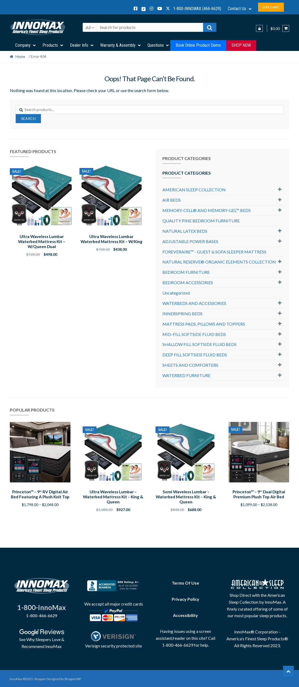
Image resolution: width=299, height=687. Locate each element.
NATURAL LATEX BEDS (184, 231)
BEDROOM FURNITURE (186, 272)
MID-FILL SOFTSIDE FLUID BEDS (194, 334)
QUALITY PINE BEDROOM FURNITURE (201, 220)
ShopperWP (72, 678)
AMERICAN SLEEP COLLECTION (194, 189)
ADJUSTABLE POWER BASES (190, 241)
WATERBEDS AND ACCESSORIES (194, 303)
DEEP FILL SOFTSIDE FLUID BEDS (194, 354)
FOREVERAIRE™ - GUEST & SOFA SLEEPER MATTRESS (214, 251)
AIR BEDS (171, 199)
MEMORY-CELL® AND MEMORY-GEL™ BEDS (206, 210)
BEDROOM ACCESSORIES (187, 282)
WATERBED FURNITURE (186, 375)
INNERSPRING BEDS (182, 313)
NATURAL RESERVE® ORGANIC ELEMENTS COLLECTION (219, 261)
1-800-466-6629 (41, 614)
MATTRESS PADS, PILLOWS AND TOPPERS (203, 323)
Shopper (40, 678)
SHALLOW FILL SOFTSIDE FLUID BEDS (199, 344)
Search (28, 118)
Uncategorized (176, 292)
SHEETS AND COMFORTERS (190, 365)
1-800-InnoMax (41, 606)
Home (20, 56)
